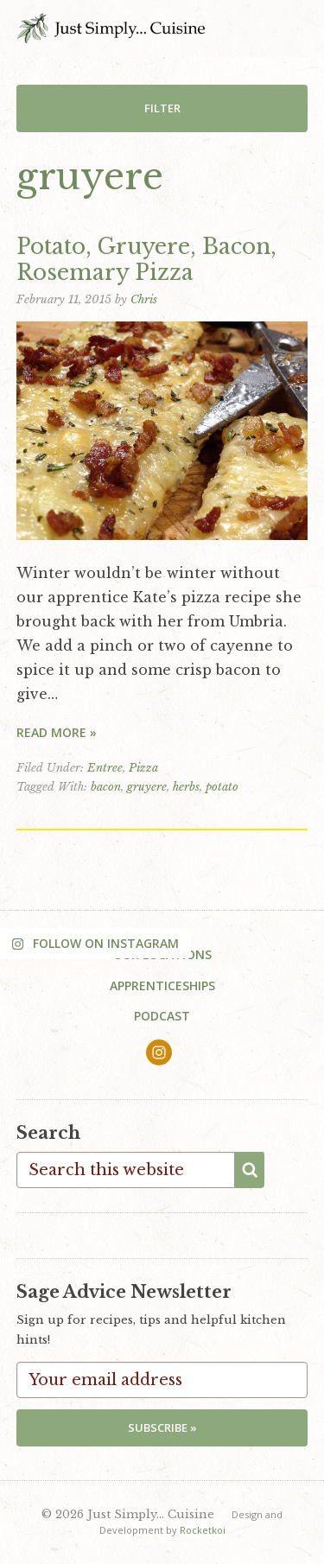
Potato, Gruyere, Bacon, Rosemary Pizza (146, 259)
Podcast (162, 1016)
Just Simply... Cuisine (111, 28)
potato (222, 786)
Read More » (56, 732)
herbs (186, 786)
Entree (105, 767)
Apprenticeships (162, 985)
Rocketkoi (203, 1529)
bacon (106, 786)
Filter (162, 108)
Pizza (143, 767)
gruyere (147, 786)
